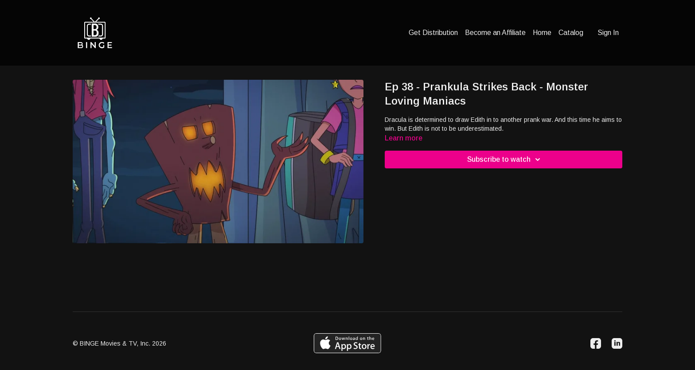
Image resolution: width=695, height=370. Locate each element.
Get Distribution (433, 32)
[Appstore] (347, 343)
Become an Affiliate (495, 32)
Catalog (570, 32)
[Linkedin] (617, 343)
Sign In (608, 32)
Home (542, 32)
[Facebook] (595, 343)
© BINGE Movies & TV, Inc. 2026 (119, 343)
